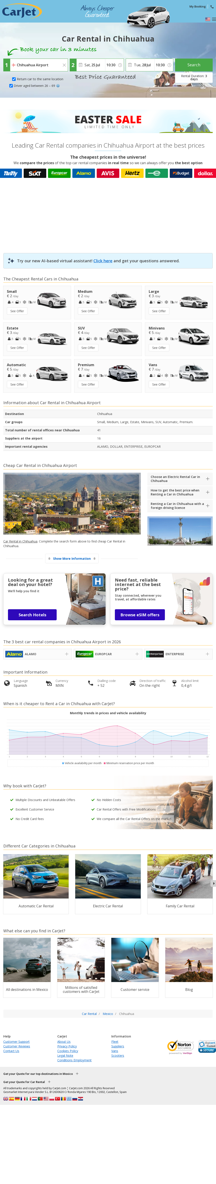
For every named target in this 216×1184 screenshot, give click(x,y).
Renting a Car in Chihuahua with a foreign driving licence (177, 506)
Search (193, 64)
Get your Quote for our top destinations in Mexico (38, 1074)
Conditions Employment (74, 1060)
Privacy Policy (67, 1046)
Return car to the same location (40, 79)
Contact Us (11, 1051)
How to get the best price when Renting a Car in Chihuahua (175, 492)
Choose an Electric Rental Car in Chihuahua (175, 479)
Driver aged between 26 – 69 (37, 86)
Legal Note (65, 1055)
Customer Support (16, 1041)
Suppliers (117, 1046)
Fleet (114, 1041)
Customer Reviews (16, 1046)
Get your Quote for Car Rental (24, 1082)
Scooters (117, 1055)
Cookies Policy (67, 1051)
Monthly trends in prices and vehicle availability (108, 713)
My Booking (197, 6)
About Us (64, 1041)
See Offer (17, 311)
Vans (114, 1051)
